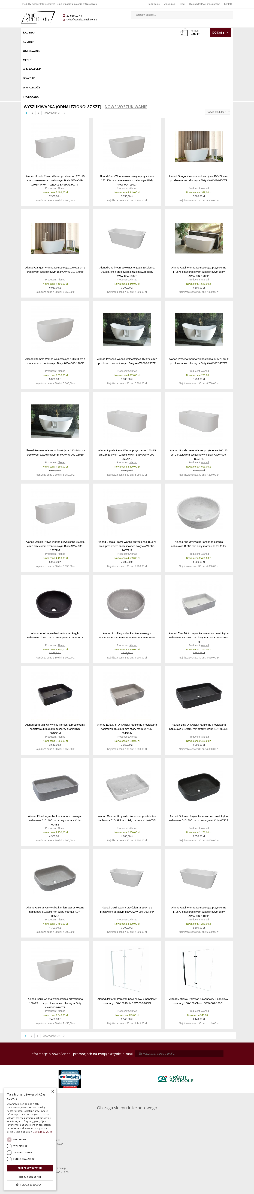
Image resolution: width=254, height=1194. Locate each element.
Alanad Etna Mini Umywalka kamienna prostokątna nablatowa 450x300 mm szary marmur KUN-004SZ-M (127, 664)
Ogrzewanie (63, 32)
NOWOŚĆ (117, 32)
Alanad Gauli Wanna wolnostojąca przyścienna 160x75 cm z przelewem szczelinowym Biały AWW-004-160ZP (127, 207)
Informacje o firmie (206, 1150)
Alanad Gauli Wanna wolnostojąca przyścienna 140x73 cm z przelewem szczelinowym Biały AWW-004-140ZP (198, 847)
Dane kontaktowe (206, 1145)
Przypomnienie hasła (153, 1155)
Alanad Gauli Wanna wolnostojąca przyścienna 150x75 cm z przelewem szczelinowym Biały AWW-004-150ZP (127, 116)
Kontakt (228, 4)
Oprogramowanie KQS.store (217, 1189)
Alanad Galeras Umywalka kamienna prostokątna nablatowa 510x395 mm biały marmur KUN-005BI (127, 754)
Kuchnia (45, 32)
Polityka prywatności (100, 1160)
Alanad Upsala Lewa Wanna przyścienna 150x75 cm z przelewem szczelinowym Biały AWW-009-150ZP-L (127, 390)
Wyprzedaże (136, 32)
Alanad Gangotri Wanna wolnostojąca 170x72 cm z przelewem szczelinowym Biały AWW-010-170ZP (55, 205)
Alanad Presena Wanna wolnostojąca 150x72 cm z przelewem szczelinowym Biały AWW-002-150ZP (127, 297)
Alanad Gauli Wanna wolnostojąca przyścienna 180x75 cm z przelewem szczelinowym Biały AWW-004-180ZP (55, 938)
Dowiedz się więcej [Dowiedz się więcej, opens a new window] (43, 1131)
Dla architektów (206, 1155)
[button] (30, 1185)
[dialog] (30, 1139)
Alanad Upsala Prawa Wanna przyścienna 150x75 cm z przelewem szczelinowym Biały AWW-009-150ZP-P (55, 481)
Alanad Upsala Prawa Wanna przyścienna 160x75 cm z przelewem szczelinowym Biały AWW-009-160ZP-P (127, 481)
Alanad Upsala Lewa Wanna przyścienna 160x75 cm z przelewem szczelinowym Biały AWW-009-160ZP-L (199, 390)
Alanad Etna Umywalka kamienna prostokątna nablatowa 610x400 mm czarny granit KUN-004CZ (198, 662)
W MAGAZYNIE (98, 32)
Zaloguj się (169, 4)
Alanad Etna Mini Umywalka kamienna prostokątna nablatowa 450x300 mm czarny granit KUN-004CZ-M (55, 664)
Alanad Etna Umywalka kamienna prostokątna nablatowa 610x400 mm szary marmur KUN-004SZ (55, 756)
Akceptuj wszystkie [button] (30, 1168)
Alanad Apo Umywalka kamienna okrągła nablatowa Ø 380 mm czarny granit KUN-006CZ (55, 571)
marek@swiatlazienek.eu (183, 1085)
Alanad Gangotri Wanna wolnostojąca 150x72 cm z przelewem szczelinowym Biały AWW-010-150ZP (199, 114)
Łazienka (29, 32)
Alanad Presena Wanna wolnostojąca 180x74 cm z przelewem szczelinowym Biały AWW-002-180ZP (55, 388)
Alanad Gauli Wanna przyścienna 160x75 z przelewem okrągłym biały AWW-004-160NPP (127, 845)
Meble (81, 32)
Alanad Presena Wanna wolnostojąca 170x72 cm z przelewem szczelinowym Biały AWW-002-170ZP (199, 297)
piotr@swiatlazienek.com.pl (185, 1067)
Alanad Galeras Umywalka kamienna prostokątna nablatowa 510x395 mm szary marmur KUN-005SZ (55, 847)
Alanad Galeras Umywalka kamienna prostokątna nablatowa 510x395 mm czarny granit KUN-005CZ (198, 754)
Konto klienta (153, 1160)
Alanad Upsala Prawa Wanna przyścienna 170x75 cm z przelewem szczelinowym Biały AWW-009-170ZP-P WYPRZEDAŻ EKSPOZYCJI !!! (55, 116)
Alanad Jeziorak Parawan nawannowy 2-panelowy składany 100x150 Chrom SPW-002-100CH (198, 937)
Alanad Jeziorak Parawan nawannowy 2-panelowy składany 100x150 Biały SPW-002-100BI (127, 937)
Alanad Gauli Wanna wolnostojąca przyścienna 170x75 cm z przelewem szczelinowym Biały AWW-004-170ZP (198, 207)
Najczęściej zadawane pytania (100, 1150)
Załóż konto (154, 4)
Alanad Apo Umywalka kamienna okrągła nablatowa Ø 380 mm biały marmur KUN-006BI (198, 479)
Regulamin (101, 1145)
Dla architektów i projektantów (204, 4)
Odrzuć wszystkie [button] (30, 1177)
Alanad (61, 124)
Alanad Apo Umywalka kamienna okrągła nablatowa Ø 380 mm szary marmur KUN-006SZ (126, 571)
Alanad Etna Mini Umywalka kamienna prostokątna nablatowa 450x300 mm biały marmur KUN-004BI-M (199, 573)
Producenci (157, 32)
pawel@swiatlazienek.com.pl (102, 1098)
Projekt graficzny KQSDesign (182, 1189)
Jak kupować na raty (100, 1155)
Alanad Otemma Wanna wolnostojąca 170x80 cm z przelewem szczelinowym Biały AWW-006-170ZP (55, 297)
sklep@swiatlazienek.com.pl (81, 19)
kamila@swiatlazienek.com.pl (102, 1067)
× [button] (52, 1091)
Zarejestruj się (153, 1150)
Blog (182, 4)
